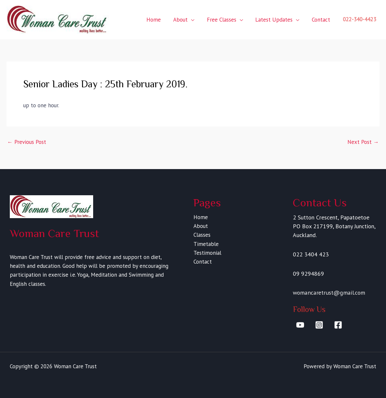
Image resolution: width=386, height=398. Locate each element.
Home (160, 19)
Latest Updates (276, 19)
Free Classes (225, 19)
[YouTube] (300, 325)
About (185, 19)
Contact (321, 19)
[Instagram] (319, 325)
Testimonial (207, 252)
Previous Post (26, 142)
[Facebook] (338, 325)
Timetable (205, 244)
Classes (201, 234)
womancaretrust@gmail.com (329, 292)
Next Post (363, 142)
